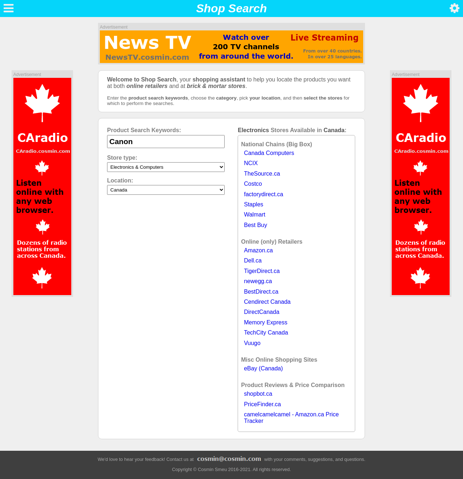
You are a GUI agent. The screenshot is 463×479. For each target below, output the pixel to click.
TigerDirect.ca (262, 271)
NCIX (251, 163)
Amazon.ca (258, 250)
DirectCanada (261, 312)
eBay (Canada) (263, 368)
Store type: (122, 158)
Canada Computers (269, 153)
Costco (253, 184)
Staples (253, 204)
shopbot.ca (258, 394)
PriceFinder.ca (262, 404)
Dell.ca (253, 260)
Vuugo (252, 343)
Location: (120, 180)
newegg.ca (258, 281)
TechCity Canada (266, 332)
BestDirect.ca (261, 292)
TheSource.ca (262, 174)
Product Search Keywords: (144, 130)
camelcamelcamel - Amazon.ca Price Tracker (291, 417)
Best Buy (255, 225)
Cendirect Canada (267, 302)
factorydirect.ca (263, 194)
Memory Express (265, 322)
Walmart (254, 214)
